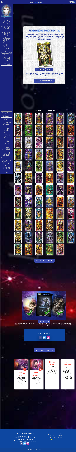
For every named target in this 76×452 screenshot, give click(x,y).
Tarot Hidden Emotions (6, 52)
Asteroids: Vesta (6, 60)
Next (49, 69)
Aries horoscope (6, 148)
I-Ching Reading (6, 40)
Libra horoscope (6, 155)
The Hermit (6, 130)
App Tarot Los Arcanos (56, 437)
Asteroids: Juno (6, 63)
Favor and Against (6, 33)
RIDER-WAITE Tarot (6, 112)
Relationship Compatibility (6, 164)
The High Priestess (6, 122)
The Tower (6, 139)
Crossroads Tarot (6, 29)
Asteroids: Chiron (6, 59)
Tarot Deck (6, 118)
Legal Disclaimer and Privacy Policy (6, 171)
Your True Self (6, 22)
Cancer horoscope (6, 152)
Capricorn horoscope (6, 159)
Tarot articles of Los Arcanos (55, 435)
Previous (40, 69)
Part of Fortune (6, 41)
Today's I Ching (6, 51)
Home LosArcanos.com (44, 350)
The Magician (6, 121)
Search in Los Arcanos (56, 433)
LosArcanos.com (41, 449)
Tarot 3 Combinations (6, 57)
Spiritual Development (6, 26)
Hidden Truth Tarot (6, 31)
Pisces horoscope (6, 161)
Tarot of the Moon (6, 32)
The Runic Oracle (6, 39)
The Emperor (6, 124)
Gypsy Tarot (6, 28)
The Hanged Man (6, 134)
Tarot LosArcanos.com (25, 433)
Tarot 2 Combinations (6, 56)
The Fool (6, 120)
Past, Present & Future (6, 35)
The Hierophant (6, 125)
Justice (6, 129)
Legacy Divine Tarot (6, 114)
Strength (6, 133)
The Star (6, 140)
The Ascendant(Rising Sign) (6, 43)
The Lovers (6, 127)
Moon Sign (6, 46)
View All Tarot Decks (6, 54)
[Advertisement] (7, 88)
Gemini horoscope (6, 150)
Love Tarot (6, 20)
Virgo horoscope (6, 154)
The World (6, 144)
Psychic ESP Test (6, 58)
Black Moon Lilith (6, 45)
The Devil (6, 137)
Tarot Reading (6, 25)
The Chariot (6, 128)
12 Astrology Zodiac (6, 162)
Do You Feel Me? (6, 21)
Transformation (6, 135)
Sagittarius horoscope (6, 158)
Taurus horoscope (6, 149)
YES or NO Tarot (6, 19)
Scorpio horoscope (6, 156)
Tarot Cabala (6, 34)
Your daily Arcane (6, 50)
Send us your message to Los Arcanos (25, 441)
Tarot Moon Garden (6, 115)
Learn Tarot (44, 321)
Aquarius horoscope (6, 160)
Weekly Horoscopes (6, 38)
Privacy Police (29, 439)
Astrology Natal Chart (6, 37)
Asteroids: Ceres (6, 62)
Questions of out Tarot (6, 53)
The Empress (6, 123)
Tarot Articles (6, 116)
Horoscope (6, 147)
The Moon (6, 141)
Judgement (6, 143)
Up (63, 450)
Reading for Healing (6, 24)
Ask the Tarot (6, 18)
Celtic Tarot (6, 27)
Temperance (6, 136)
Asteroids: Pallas (6, 64)
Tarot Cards (6, 49)
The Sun (6, 142)
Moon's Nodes (6, 47)
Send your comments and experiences (6, 168)
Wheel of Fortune (6, 131)
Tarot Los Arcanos (35, 2)
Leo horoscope (6, 153)
